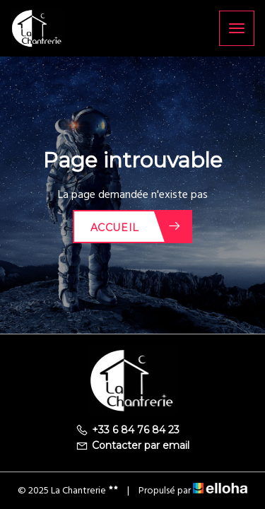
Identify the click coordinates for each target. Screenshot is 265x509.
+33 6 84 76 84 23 (127, 429)
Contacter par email (132, 445)
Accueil (136, 226)
